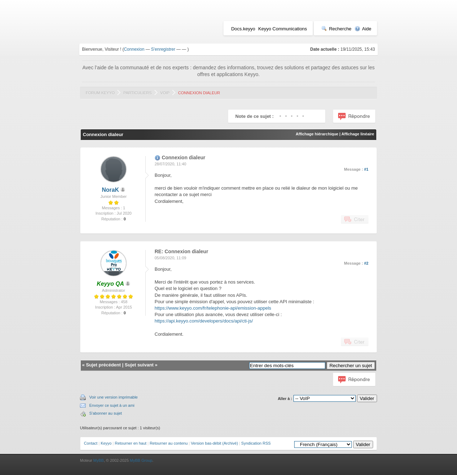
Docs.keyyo (243, 28)
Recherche (336, 28)
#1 (366, 169)
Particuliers (137, 93)
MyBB (98, 460)
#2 (366, 263)
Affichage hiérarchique (317, 134)
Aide (363, 28)
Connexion (134, 49)
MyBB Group (141, 460)
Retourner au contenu (168, 443)
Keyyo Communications (282, 28)
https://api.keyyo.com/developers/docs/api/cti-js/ (204, 321)
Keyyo (106, 443)
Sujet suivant (139, 365)
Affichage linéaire (357, 134)
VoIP (165, 93)
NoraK (110, 190)
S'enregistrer (163, 49)
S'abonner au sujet (105, 413)
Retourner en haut (130, 443)
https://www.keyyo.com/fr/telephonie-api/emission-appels (213, 308)
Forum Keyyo (100, 93)
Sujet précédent (103, 365)
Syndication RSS (256, 443)
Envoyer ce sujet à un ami (112, 405)
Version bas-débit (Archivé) (214, 443)
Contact (90, 443)
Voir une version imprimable (113, 397)
